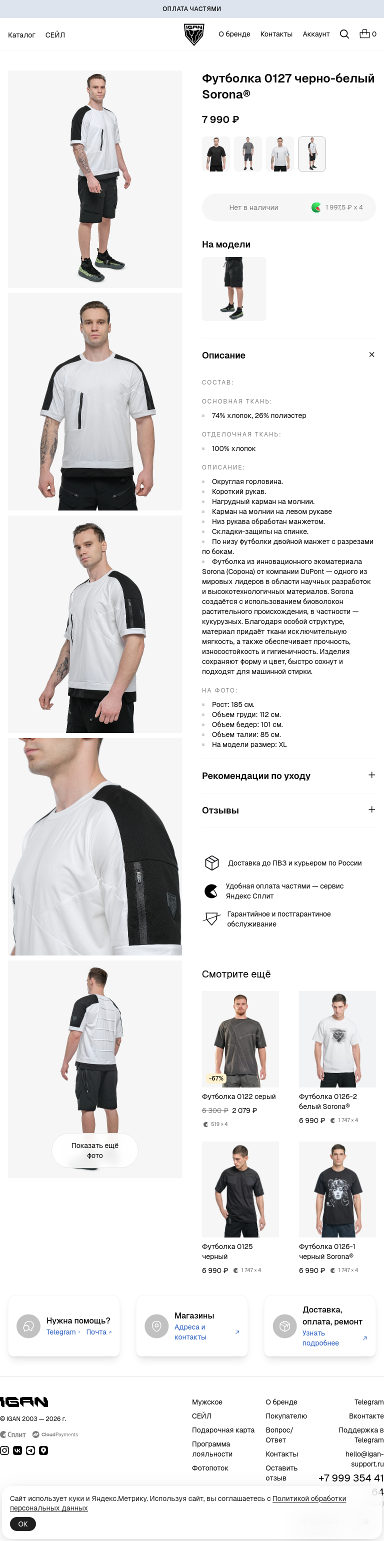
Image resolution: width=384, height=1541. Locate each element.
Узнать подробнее (335, 1338)
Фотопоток (210, 1468)
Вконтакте (366, 1416)
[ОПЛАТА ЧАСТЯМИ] (192, 9)
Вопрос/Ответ (280, 1435)
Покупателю (287, 1416)
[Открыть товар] (234, 289)
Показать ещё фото (95, 1150)
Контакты (276, 34)
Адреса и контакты (207, 1332)
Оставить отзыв (282, 1473)
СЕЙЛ (55, 35)
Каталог (22, 35)
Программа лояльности (212, 1449)
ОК (23, 1524)
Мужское (207, 1402)
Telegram (63, 1332)
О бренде (234, 34)
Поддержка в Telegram (361, 1435)
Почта (99, 1332)
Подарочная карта (223, 1430)
